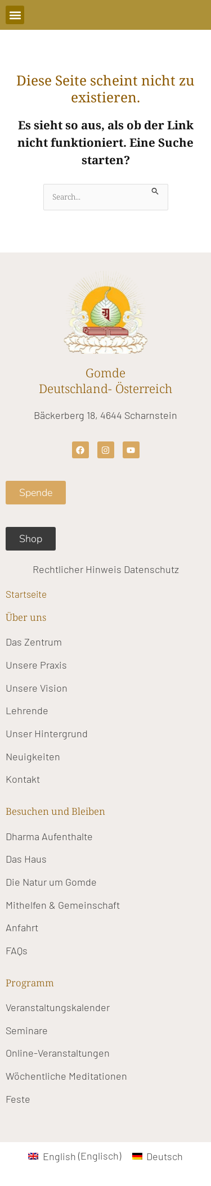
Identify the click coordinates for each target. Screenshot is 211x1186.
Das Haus (26, 859)
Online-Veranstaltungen (58, 1053)
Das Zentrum (34, 641)
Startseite (26, 593)
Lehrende (27, 710)
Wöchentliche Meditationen (66, 1076)
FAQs (17, 950)
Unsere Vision (37, 688)
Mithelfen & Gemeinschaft (63, 905)
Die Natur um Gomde (51, 882)
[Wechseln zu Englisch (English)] (74, 1155)
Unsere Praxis (36, 665)
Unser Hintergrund (47, 733)
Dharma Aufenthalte (49, 836)
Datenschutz (151, 569)
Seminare (27, 1030)
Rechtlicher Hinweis (77, 569)
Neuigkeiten (33, 756)
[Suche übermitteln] (155, 190)
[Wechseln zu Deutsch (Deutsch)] (157, 1155)
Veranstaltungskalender (58, 1007)
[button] (15, 15)
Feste (18, 1099)
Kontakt (23, 779)
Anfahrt (22, 927)
